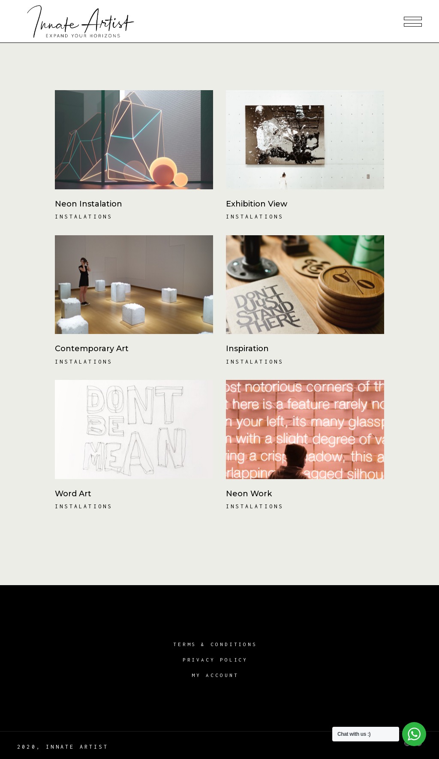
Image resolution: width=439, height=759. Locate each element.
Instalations (83, 216)
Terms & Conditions (215, 644)
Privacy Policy (215, 659)
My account (215, 675)
